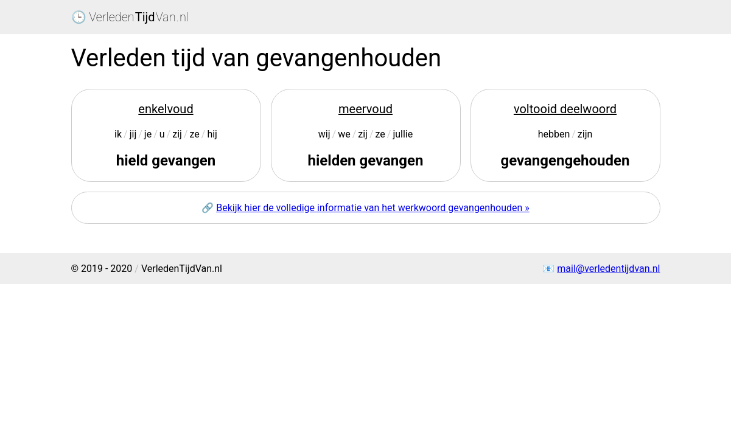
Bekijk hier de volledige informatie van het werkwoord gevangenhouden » (373, 208)
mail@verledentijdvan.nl (608, 268)
